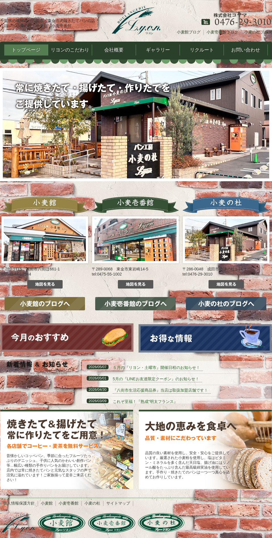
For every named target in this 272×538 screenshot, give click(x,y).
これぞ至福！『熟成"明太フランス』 (145, 401)
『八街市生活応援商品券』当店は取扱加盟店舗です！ (160, 390)
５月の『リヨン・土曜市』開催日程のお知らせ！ (156, 367)
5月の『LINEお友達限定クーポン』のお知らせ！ (156, 379)
